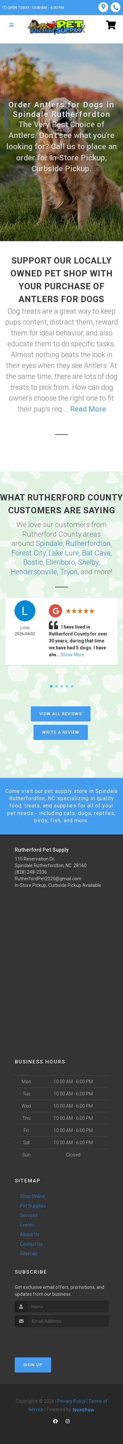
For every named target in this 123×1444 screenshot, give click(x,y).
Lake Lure (64, 553)
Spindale (49, 543)
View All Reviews (60, 713)
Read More (88, 409)
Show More (72, 654)
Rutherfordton (88, 543)
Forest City (28, 553)
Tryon (69, 572)
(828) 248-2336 (31, 872)
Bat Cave (96, 553)
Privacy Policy (71, 1401)
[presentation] (50, 1339)
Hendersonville (34, 572)
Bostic (33, 562)
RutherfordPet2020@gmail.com (48, 878)
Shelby (88, 562)
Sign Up (33, 1364)
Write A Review (60, 732)
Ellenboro (60, 562)
